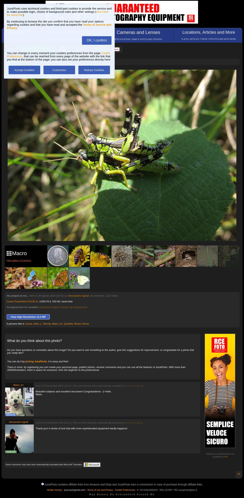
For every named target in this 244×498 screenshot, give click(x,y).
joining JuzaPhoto (36, 361)
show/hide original (133, 386)
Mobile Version (54, 490)
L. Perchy (45, 323)
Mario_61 (57, 323)
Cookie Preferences (125, 490)
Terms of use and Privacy (100, 490)
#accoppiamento (78, 307)
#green (56, 307)
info (225, 457)
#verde (64, 307)
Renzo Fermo (81, 323)
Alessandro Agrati (78, 295)
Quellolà (68, 323)
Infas (36, 323)
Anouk (28, 323)
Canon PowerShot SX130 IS (22, 301)
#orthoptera (45, 307)
